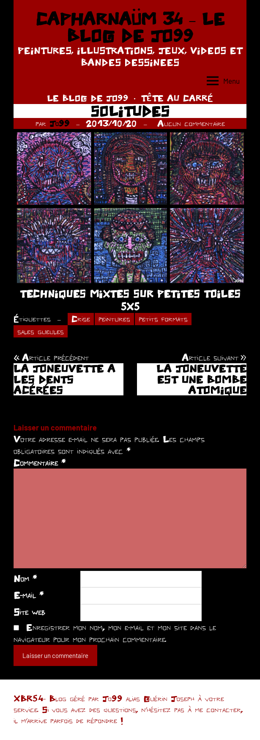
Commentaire (40, 463)
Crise (80, 318)
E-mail (29, 595)
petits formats (163, 318)
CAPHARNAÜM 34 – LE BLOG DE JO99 (130, 27)
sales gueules (40, 331)
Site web (29, 612)
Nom (25, 578)
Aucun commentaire (191, 123)
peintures (114, 318)
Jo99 (59, 123)
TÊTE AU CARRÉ (177, 98)
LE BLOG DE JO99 (88, 98)
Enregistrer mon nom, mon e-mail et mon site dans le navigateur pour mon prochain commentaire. (115, 633)
